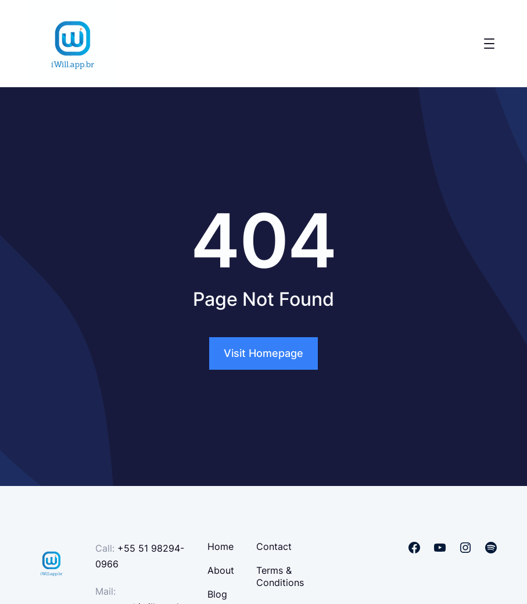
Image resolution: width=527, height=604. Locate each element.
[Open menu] (489, 43)
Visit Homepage (263, 353)
